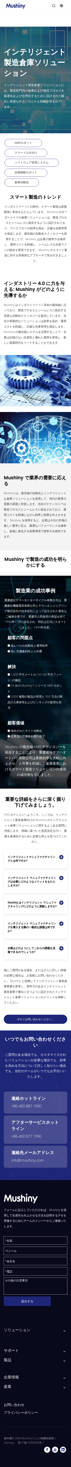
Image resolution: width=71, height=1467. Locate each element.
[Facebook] (47, 1450)
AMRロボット (23, 142)
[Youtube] (55, 1450)
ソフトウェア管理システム (32, 162)
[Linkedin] (63, 1450)
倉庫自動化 (22, 182)
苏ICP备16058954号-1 (31, 1442)
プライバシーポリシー (21, 1412)
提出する (27, 1301)
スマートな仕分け (26, 152)
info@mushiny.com (27, 1160)
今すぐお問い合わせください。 (35, 1019)
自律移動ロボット (26, 172)
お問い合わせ (14, 1404)
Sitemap (9, 1442)
